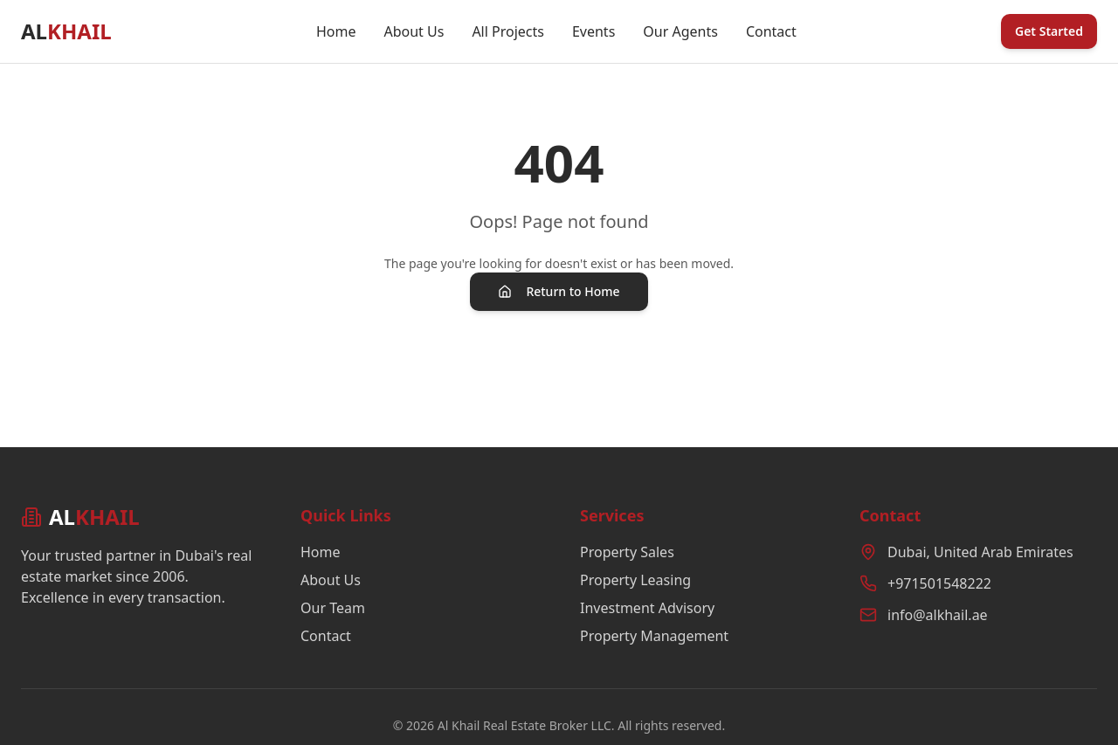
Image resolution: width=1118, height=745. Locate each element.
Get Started (1049, 31)
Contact (771, 31)
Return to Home (558, 291)
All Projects (508, 31)
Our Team (332, 607)
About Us (413, 31)
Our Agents (680, 31)
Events (593, 31)
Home (336, 31)
